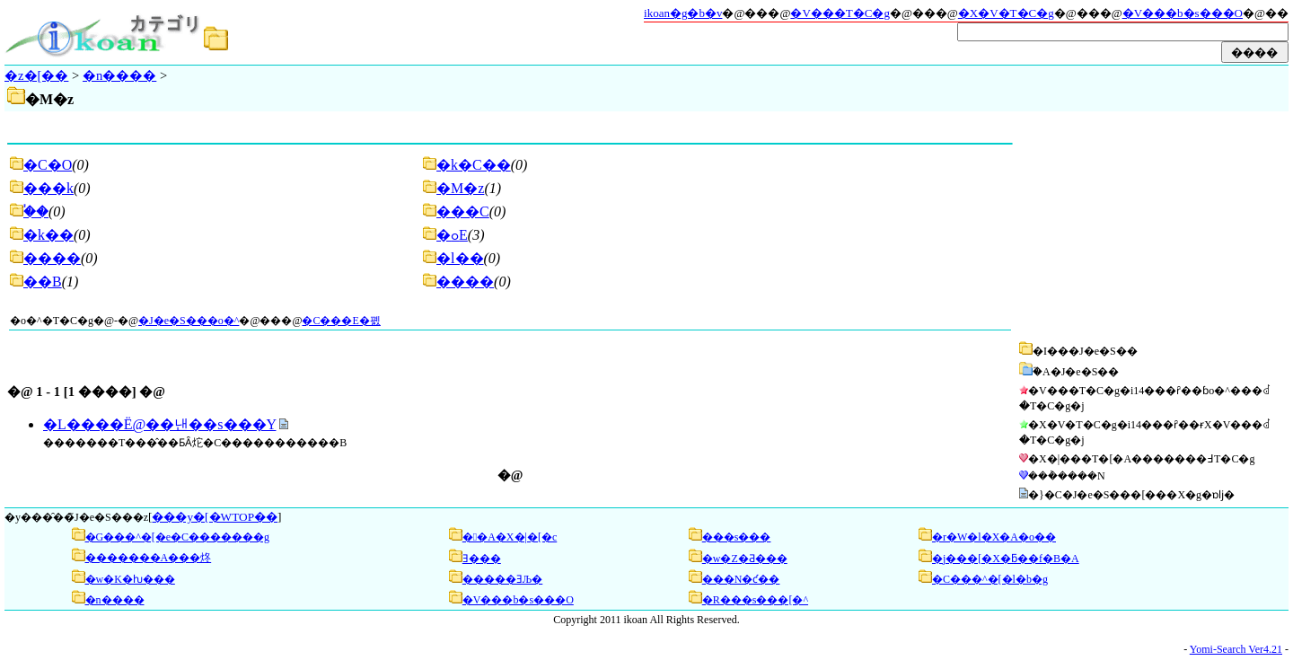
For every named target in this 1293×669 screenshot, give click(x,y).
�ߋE (452, 234)
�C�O (47, 164)
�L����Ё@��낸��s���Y (159, 424)
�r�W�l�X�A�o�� (994, 537)
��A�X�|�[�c (509, 537)
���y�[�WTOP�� (214, 517)
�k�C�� (473, 164)
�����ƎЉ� (502, 579)
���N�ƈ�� (741, 579)
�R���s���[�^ (755, 600)
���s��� (736, 537)
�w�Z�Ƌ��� (744, 558)
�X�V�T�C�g (1006, 13)
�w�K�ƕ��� (130, 579)
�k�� (48, 234)
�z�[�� (36, 75)
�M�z (460, 188)
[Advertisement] (1151, 226)
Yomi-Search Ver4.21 (1236, 649)
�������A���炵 (148, 557)
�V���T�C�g (840, 13)
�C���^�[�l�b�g (990, 579)
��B (42, 281)
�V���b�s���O (1182, 13)
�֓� (35, 211)
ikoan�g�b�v (683, 13)
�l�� (459, 258)
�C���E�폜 (341, 320)
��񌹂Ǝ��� (481, 558)
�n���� (119, 75)
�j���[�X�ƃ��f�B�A (1005, 558)
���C (462, 211)
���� (52, 258)
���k (48, 188)
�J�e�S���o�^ (188, 320)
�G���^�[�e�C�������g (177, 537)
